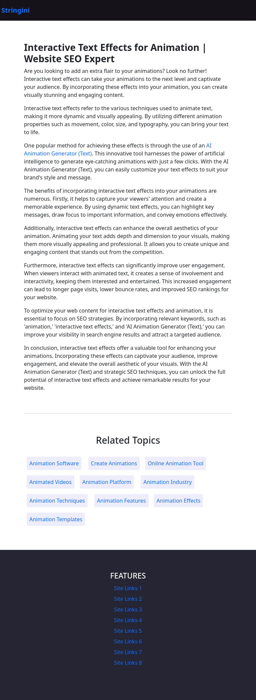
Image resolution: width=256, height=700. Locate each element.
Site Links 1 (128, 588)
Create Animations (114, 463)
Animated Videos (50, 482)
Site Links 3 (128, 609)
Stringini (15, 10)
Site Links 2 (128, 598)
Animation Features (121, 500)
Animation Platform (106, 482)
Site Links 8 (128, 662)
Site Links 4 (128, 620)
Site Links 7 (128, 652)
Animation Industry (167, 482)
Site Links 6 (128, 641)
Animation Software (54, 463)
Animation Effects (179, 500)
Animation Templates (55, 519)
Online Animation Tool (175, 463)
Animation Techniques (57, 500)
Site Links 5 (128, 630)
